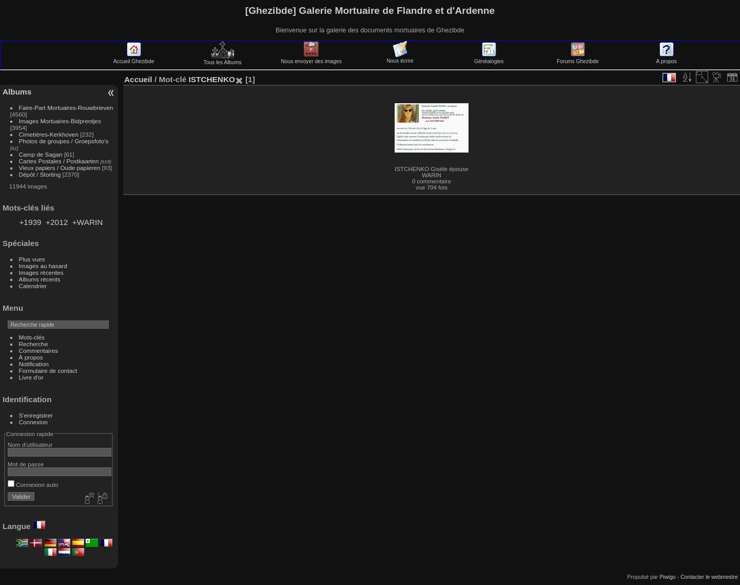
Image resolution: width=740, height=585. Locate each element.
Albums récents (40, 279)
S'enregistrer (36, 415)
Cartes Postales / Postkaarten (59, 161)
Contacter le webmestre (709, 577)
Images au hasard (43, 265)
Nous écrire (399, 58)
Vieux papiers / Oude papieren (60, 167)
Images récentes (41, 272)
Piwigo (667, 577)
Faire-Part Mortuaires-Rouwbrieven (66, 107)
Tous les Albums (223, 59)
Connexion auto (33, 484)
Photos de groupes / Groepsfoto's (64, 141)
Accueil (138, 79)
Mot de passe (26, 464)
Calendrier (33, 285)
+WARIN (87, 222)
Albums (17, 91)
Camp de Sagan (41, 154)
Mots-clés (32, 337)
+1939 (30, 222)
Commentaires (39, 350)
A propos (666, 58)
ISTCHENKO (211, 79)
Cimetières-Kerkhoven (49, 134)
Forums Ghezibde (577, 58)
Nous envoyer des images (311, 58)
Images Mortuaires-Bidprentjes (60, 121)
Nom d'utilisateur (30, 444)
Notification (34, 364)
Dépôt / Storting (40, 174)
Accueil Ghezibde (133, 58)
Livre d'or (31, 377)
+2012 (57, 222)
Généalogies (488, 58)
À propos (31, 357)
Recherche (33, 344)
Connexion (33, 422)
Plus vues (32, 259)
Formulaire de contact (48, 370)
